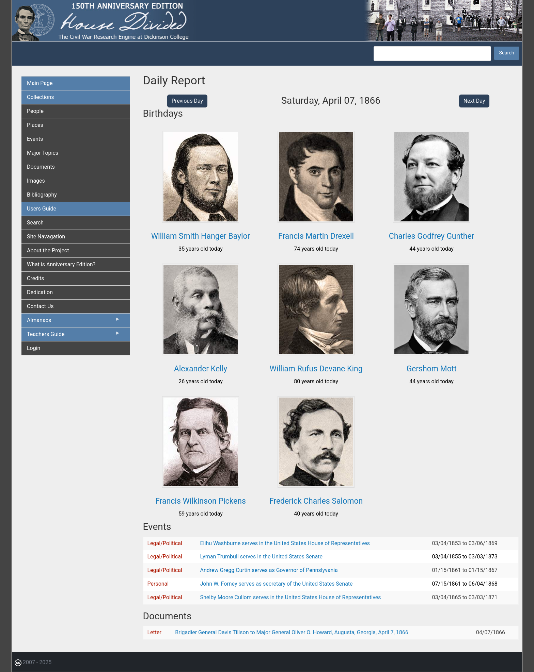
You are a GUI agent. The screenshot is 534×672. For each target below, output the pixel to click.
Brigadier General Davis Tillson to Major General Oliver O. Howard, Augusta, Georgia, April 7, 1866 (291, 632)
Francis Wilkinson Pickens (200, 501)
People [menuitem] (35, 111)
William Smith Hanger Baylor (200, 236)
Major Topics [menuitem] (42, 153)
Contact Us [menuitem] (40, 306)
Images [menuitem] (36, 181)
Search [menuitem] (35, 222)
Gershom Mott (431, 368)
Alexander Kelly (200, 368)
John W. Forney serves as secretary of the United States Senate (276, 584)
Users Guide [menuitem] (41, 208)
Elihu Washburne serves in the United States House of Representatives (285, 543)
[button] (200, 220)
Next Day (474, 101)
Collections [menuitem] (40, 97)
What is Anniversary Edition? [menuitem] (61, 264)
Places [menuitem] (35, 125)
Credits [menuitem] (35, 278)
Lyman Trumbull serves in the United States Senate (261, 556)
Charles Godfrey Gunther (431, 236)
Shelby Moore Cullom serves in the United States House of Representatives (290, 597)
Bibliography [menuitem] (42, 194)
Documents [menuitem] (41, 167)
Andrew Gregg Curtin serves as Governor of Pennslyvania (269, 570)
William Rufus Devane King (316, 368)
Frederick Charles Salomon (316, 501)
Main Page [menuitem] (40, 83)
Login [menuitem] (33, 348)
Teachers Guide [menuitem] (73, 335)
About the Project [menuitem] (48, 250)
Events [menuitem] (35, 139)
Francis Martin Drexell (316, 236)
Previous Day (187, 101)
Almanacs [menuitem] (73, 321)
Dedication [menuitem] (40, 292)
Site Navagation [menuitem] (46, 236)
